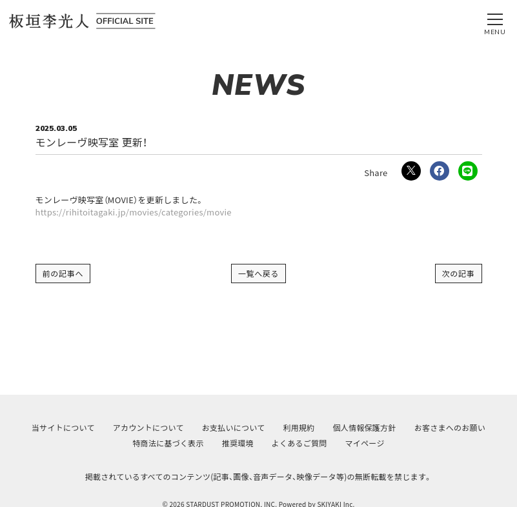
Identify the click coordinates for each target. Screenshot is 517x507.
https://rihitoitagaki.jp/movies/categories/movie (133, 212)
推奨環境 (238, 442)
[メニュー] (495, 21)
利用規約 (298, 427)
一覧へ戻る (258, 273)
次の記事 (458, 273)
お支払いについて (233, 427)
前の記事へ (63, 273)
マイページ (365, 442)
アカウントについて (148, 427)
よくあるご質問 (299, 442)
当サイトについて (63, 427)
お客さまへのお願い (449, 427)
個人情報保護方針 (364, 427)
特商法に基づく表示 (167, 442)
